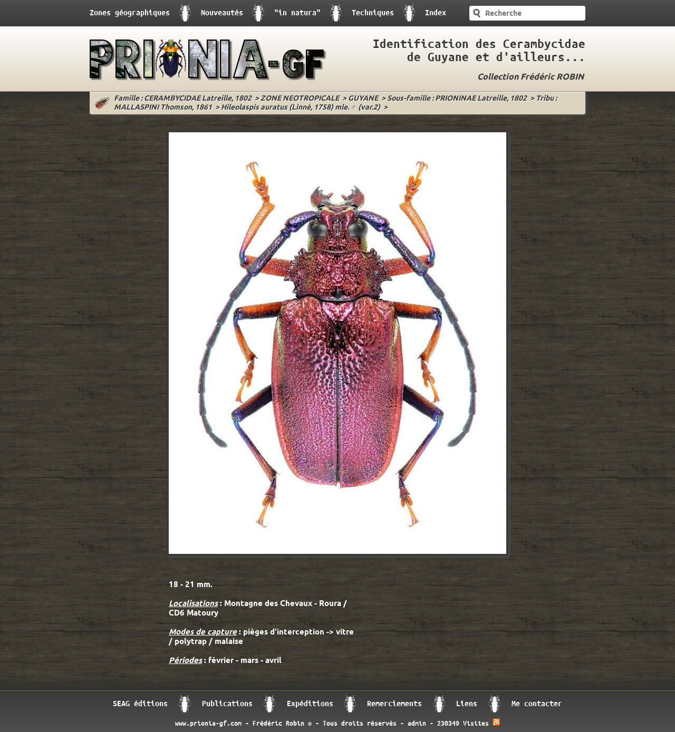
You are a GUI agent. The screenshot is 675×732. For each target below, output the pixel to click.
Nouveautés (222, 12)
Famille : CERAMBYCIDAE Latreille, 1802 (183, 99)
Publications (227, 703)
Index (435, 12)
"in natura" (297, 12)
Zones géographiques (130, 12)
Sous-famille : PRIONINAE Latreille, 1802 (457, 99)
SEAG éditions (140, 703)
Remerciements (394, 703)
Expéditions (310, 703)
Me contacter (537, 703)
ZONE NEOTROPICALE (300, 99)
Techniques (373, 12)
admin (417, 723)
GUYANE (363, 99)
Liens (466, 703)
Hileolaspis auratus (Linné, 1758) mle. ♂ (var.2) (300, 108)
